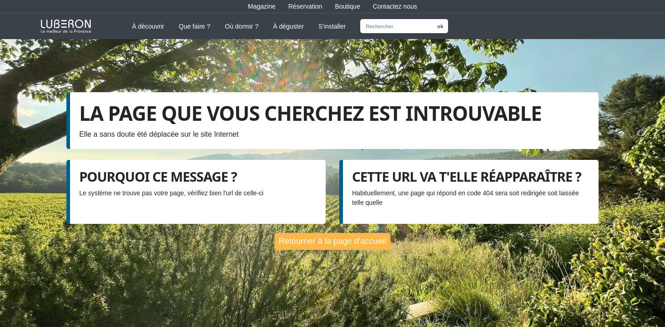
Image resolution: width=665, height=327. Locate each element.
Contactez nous (395, 6)
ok (440, 26)
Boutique (347, 6)
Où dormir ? (241, 26)
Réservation (305, 6)
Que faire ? (194, 26)
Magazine (262, 6)
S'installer (332, 26)
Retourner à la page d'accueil (332, 241)
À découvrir (148, 26)
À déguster (288, 26)
